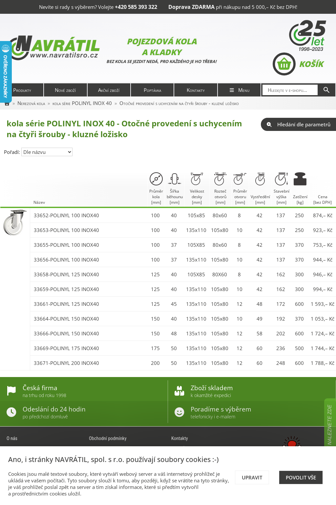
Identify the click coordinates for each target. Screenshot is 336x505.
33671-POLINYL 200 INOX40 (66, 363)
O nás (12, 438)
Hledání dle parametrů (298, 124)
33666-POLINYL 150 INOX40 (66, 333)
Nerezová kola (31, 103)
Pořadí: (12, 152)
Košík (298, 64)
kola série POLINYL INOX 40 (82, 103)
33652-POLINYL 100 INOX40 (66, 215)
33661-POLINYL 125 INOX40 (66, 304)
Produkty (22, 90)
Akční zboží (108, 90)
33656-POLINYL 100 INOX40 (66, 259)
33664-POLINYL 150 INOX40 (66, 318)
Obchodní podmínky (108, 438)
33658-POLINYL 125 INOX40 (66, 274)
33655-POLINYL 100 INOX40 (66, 245)
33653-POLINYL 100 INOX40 (66, 230)
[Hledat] (326, 89)
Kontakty (196, 90)
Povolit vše (301, 477)
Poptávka (152, 90)
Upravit (252, 477)
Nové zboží (65, 90)
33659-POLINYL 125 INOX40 (66, 289)
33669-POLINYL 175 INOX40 (66, 348)
